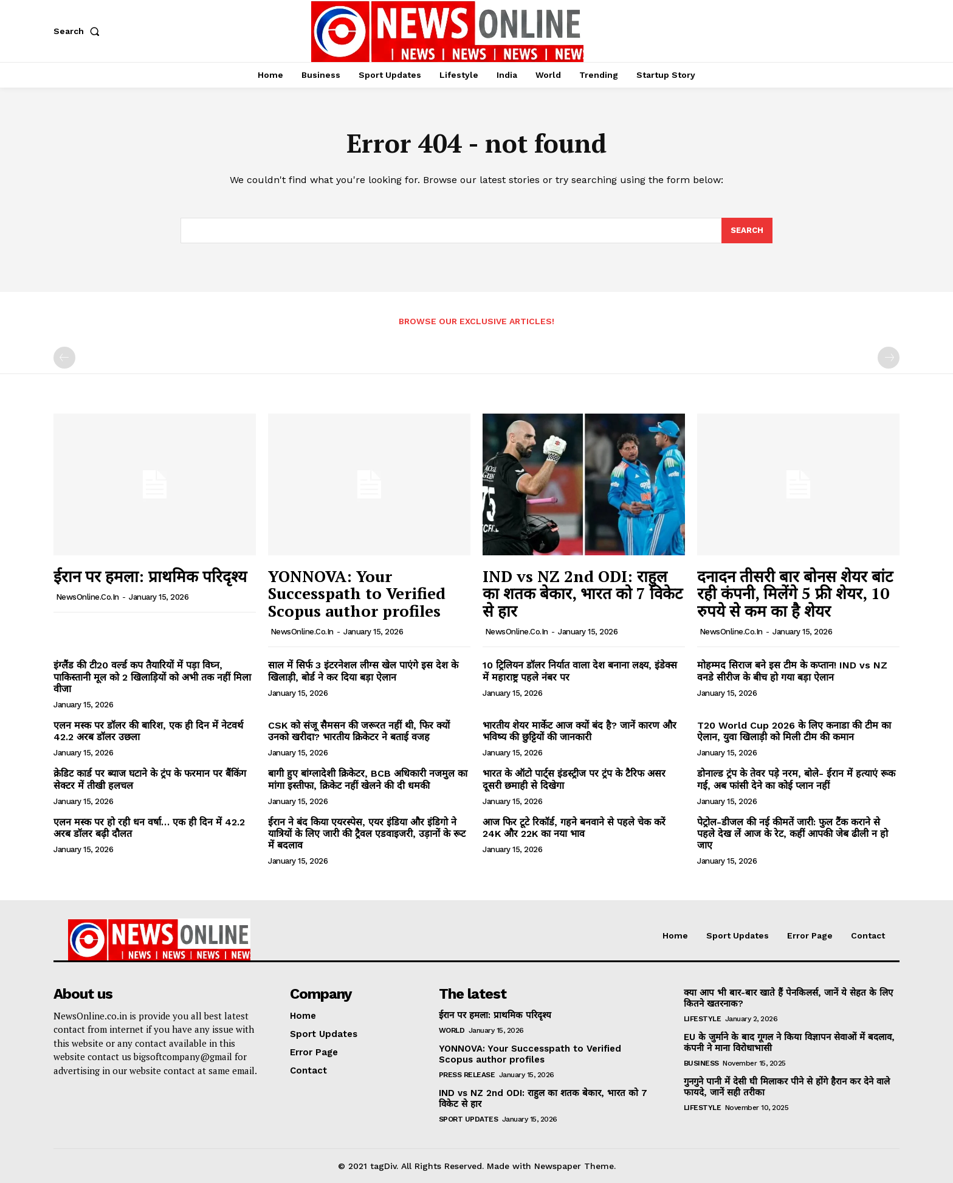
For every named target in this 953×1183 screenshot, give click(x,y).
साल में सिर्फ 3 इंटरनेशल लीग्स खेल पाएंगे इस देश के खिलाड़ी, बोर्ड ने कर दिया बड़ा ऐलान (363, 670)
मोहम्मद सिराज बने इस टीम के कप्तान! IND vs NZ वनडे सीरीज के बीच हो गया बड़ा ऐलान (792, 670)
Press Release (467, 1074)
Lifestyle (702, 1019)
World (452, 1030)
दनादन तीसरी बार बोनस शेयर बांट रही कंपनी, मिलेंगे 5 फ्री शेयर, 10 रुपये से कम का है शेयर (795, 593)
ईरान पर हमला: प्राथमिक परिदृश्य (150, 576)
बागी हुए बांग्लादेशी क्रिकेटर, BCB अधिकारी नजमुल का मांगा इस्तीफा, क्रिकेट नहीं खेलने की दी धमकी (367, 779)
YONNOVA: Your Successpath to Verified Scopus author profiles (357, 593)
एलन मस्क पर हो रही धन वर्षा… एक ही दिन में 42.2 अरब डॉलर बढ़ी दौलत (149, 827)
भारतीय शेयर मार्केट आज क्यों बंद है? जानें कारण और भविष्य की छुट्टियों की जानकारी (579, 731)
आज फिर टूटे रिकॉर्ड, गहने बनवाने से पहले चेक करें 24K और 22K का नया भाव (574, 827)
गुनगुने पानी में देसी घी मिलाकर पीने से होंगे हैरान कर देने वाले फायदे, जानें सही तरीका (787, 1087)
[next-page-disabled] (889, 358)
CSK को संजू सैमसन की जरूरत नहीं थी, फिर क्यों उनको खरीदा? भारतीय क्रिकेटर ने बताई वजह (359, 731)
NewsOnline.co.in (87, 597)
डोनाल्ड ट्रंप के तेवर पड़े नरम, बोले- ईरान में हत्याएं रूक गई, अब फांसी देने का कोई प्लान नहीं (796, 779)
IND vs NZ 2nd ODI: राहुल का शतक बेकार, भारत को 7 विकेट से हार (583, 593)
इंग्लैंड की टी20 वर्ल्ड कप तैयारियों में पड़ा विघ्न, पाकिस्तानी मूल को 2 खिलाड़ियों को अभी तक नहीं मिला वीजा (152, 676)
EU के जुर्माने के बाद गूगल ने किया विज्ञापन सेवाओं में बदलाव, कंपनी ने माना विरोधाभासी (789, 1042)
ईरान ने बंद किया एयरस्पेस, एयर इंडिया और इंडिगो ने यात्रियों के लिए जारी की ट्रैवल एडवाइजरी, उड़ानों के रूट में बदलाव (367, 833)
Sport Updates (468, 1119)
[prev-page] (64, 358)
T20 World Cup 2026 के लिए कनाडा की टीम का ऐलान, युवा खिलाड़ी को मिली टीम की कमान (794, 731)
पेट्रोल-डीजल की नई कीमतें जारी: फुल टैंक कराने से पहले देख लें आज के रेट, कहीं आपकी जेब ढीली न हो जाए (792, 833)
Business (701, 1063)
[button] (79, 31)
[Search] (746, 230)
